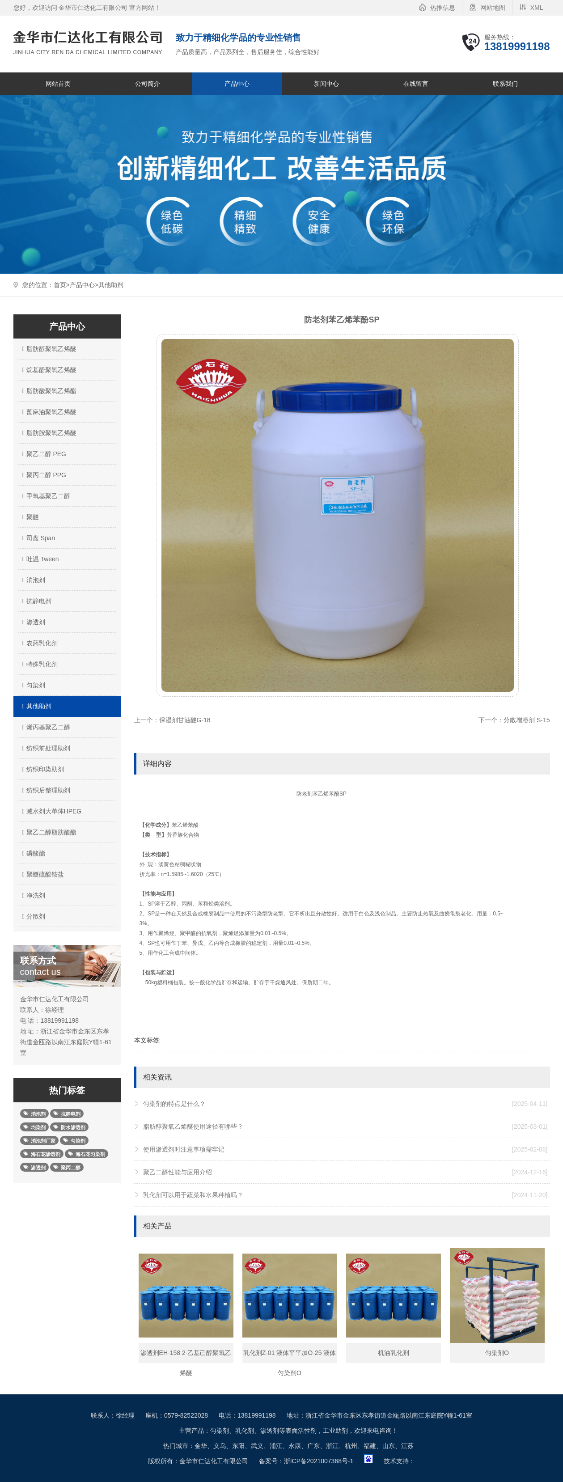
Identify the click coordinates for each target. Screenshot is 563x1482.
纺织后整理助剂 (45, 790)
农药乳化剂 (39, 643)
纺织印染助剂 (42, 769)
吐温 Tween (39, 559)
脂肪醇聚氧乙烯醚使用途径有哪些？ (345, 1126)
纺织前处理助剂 (45, 748)
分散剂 (32, 916)
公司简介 (147, 83)
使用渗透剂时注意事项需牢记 (345, 1149)
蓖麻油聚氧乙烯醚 (48, 411)
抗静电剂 (35, 601)
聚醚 (29, 517)
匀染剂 (32, 685)
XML (536, 7)
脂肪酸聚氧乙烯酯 (48, 390)
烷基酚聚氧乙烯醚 (48, 369)
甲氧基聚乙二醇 (45, 496)
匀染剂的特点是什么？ (345, 1103)
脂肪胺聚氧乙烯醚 (48, 432)
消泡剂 (32, 580)
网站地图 (492, 7)
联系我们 (505, 83)
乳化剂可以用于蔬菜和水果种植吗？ (345, 1195)
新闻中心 (326, 83)
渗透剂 (32, 622)
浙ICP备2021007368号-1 (319, 1461)
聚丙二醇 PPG (43, 474)
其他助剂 (110, 284)
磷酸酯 (32, 853)
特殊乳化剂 (39, 664)
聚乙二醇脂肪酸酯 (48, 832)
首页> (62, 284)
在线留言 (415, 83)
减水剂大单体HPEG (51, 811)
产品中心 (237, 83)
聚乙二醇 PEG (43, 453)
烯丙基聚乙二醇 (45, 727)
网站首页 (58, 83)
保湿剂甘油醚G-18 (185, 720)
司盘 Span (37, 538)
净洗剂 (32, 895)
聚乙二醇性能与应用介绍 (345, 1172)
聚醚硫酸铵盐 (42, 874)
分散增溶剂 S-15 (527, 720)
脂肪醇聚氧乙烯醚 (48, 348)
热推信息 (442, 7)
